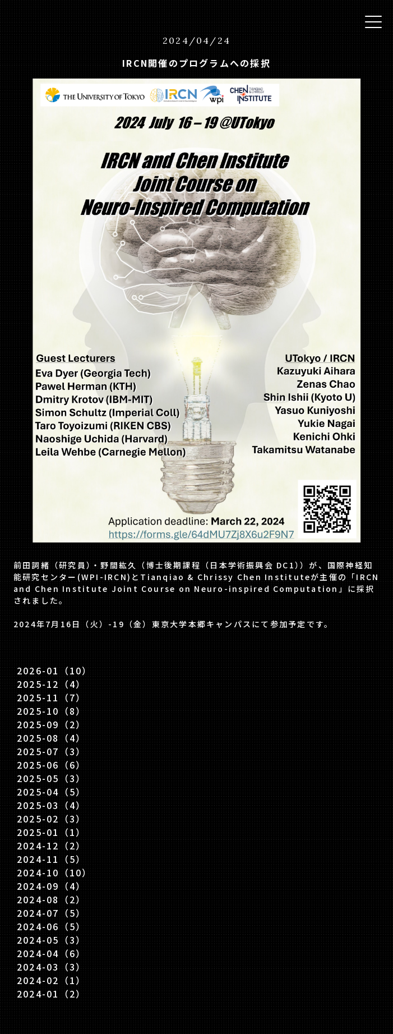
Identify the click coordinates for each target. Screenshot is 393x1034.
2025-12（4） (51, 684)
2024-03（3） (51, 966)
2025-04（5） (51, 791)
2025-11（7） (51, 697)
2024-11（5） (51, 859)
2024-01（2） (51, 993)
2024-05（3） (51, 939)
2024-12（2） (51, 845)
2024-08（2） (51, 899)
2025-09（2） (51, 724)
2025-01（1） (51, 832)
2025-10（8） (51, 711)
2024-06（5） (51, 926)
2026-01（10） (55, 670)
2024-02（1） (51, 980)
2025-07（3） (51, 751)
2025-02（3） (51, 818)
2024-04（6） (51, 953)
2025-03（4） (51, 805)
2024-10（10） (55, 872)
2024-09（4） (51, 886)
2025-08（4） (51, 738)
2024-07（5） (51, 913)
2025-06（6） (51, 764)
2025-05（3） (51, 778)
